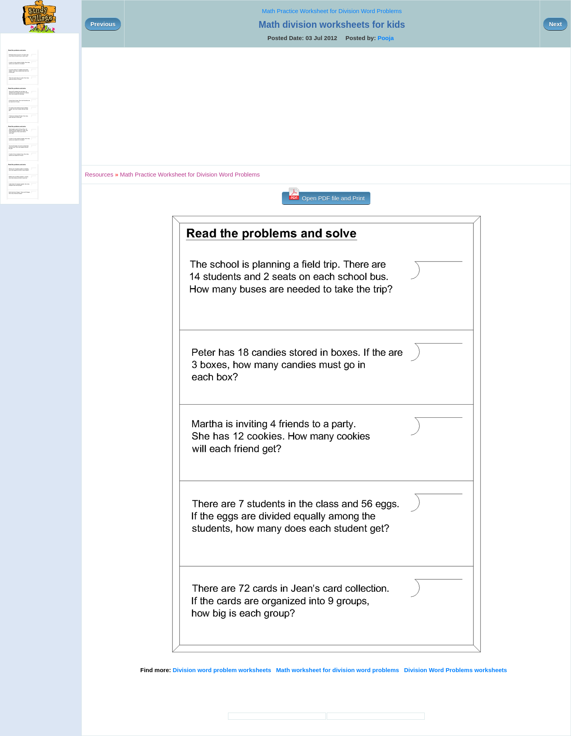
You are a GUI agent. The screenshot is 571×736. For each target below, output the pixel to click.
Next (555, 24)
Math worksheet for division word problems (337, 670)
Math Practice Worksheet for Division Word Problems (332, 11)
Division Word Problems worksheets (455, 670)
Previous (102, 24)
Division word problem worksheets (221, 670)
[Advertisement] (326, 106)
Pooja (385, 38)
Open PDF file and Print (326, 197)
